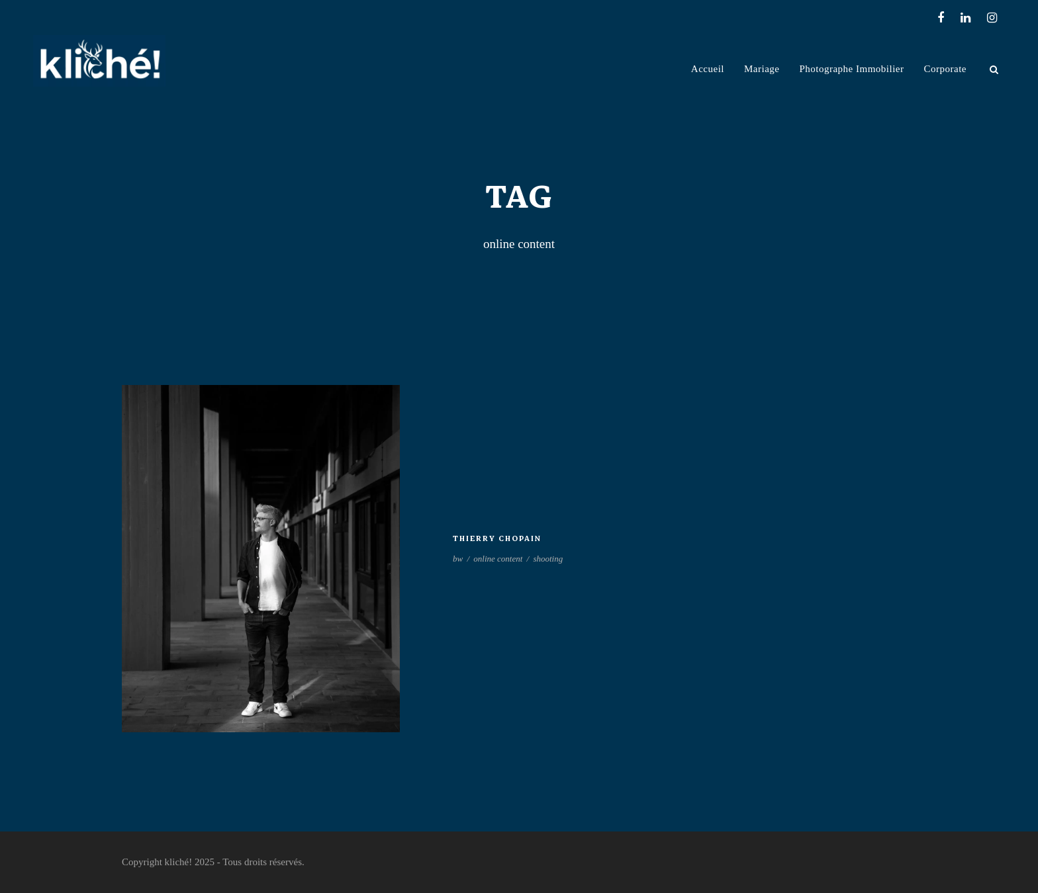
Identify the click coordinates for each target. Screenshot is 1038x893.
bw (458, 559)
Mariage (761, 69)
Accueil (707, 69)
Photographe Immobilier (851, 69)
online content (497, 559)
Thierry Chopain (497, 538)
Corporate (945, 69)
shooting (548, 559)
